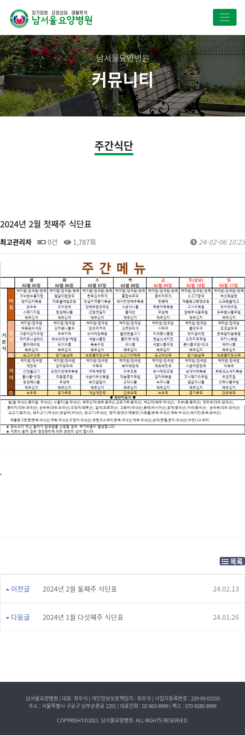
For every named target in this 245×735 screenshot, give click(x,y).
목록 (232, 561)
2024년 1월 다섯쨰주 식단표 (83, 617)
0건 (48, 242)
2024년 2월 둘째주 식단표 (80, 589)
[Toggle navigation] (225, 17)
